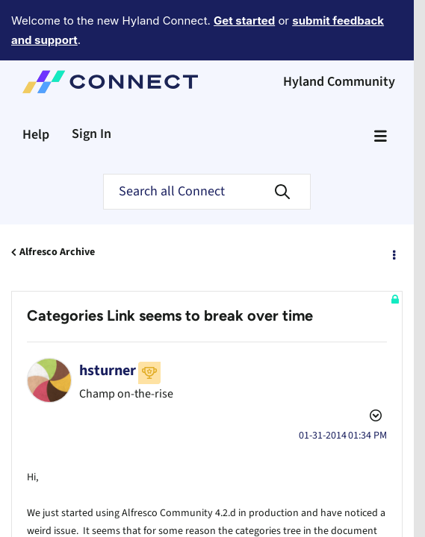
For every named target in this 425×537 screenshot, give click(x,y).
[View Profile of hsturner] (107, 329)
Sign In (91, 93)
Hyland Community (339, 40)
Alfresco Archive (57, 211)
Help (35, 93)
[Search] (207, 151)
